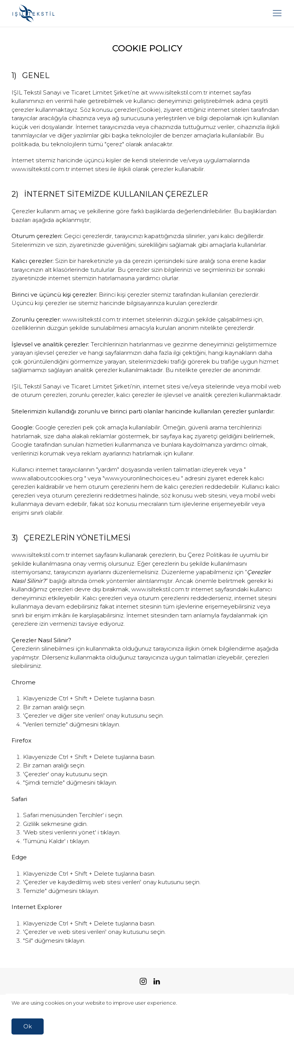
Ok (27, 1026)
